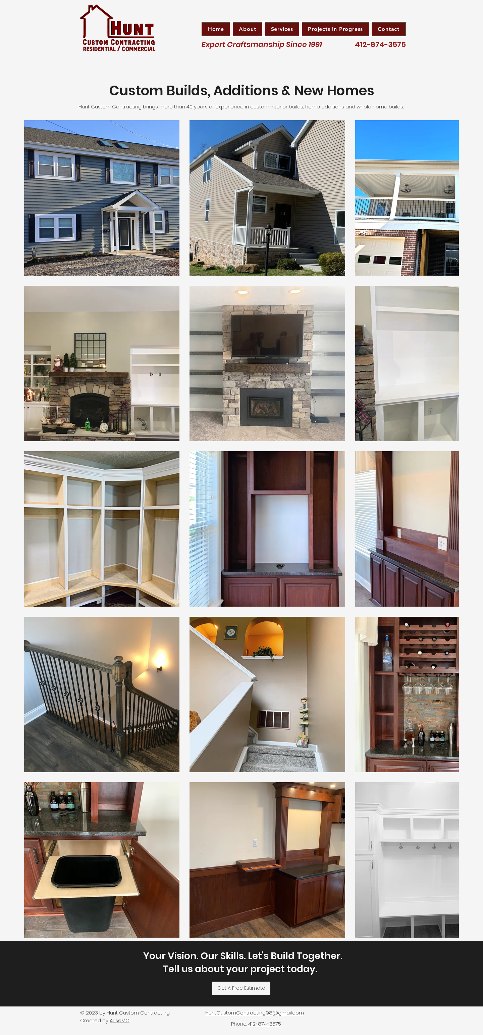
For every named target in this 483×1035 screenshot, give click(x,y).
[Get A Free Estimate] (241, 988)
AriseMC (119, 1020)
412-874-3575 (264, 1023)
